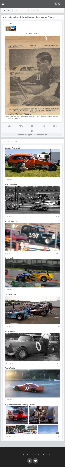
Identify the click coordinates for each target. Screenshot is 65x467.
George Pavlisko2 (12, 148)
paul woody (10, 368)
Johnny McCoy (27, 17)
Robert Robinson (12, 221)
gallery (18, 11)
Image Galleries (10, 17)
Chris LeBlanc (10, 258)
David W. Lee (10, 294)
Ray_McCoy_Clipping (46, 17)
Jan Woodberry (11, 331)
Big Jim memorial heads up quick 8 (20, 404)
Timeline (6, 11)
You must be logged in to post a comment (32, 135)
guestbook (30, 11)
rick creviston (11, 184)
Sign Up (57, 4)
